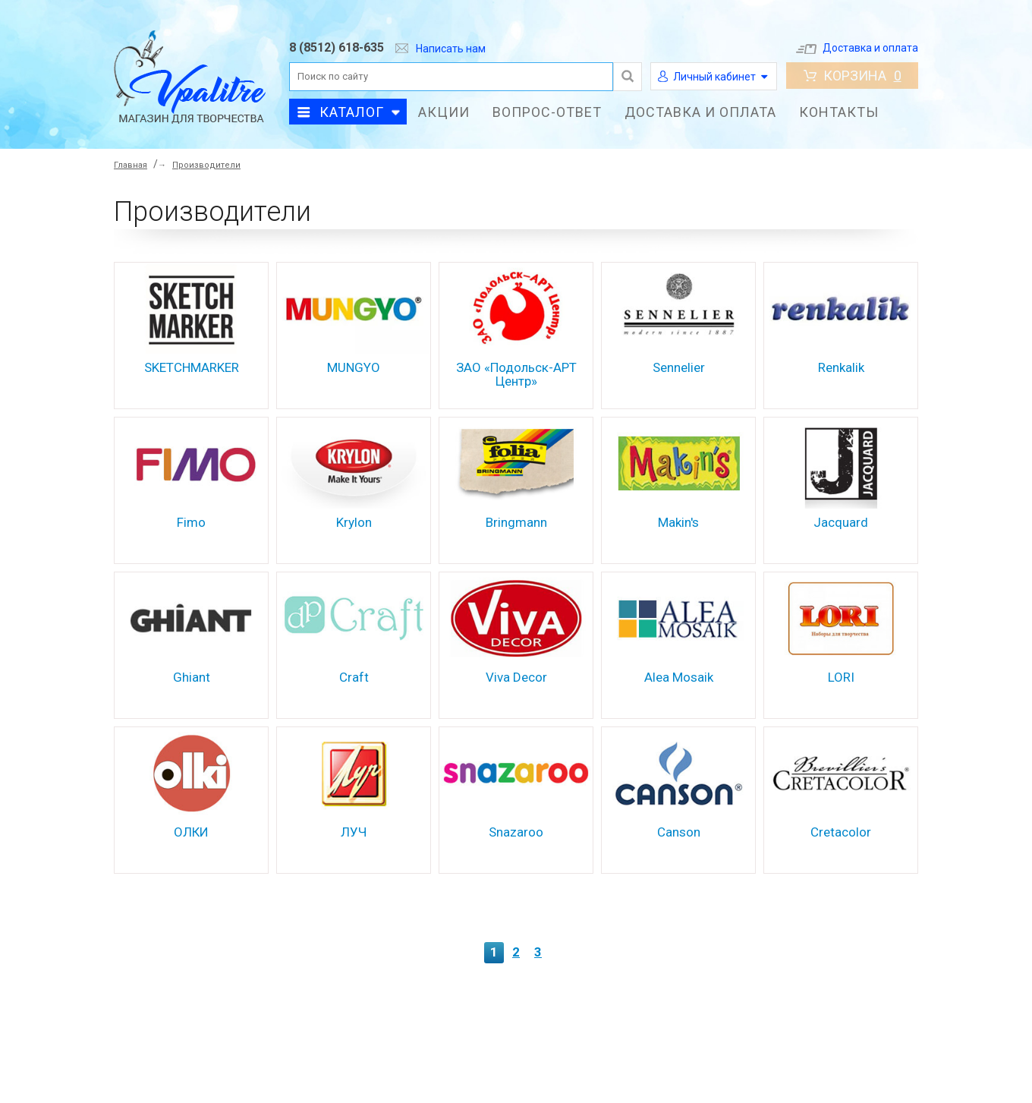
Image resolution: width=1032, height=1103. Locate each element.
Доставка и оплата (857, 48)
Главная (130, 165)
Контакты (839, 112)
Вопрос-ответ (547, 112)
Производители (206, 165)
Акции (444, 112)
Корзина (852, 76)
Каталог (351, 112)
